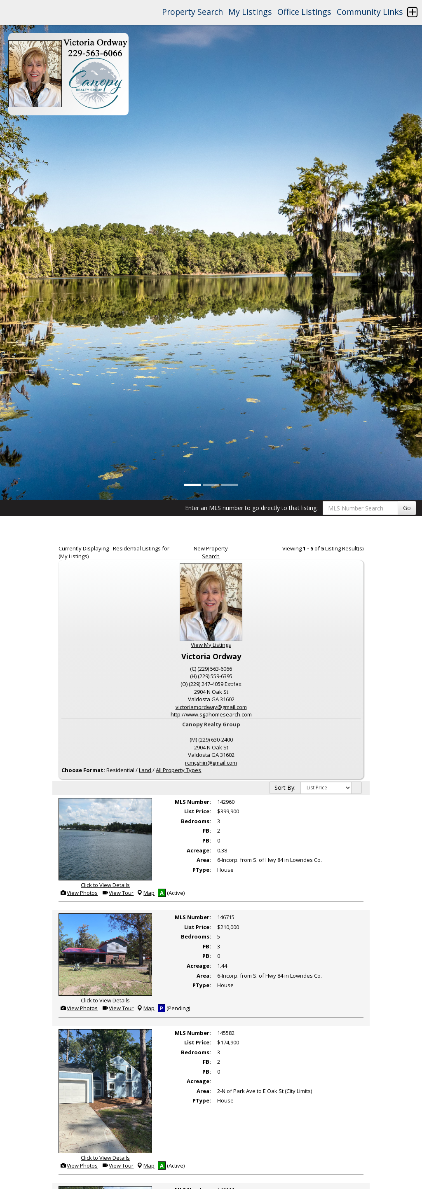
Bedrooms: (196, 821)
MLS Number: (193, 801)
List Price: (197, 811)
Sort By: (284, 787)
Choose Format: (83, 770)
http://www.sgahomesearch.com (211, 714)
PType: (201, 869)
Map (145, 892)
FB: (207, 830)
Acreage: (199, 850)
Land (145, 770)
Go (407, 508)
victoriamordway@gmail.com (211, 707)
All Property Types (178, 770)
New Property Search (211, 552)
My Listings (250, 11)
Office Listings (304, 11)
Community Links (370, 11)
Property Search (192, 11)
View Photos (79, 893)
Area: (204, 860)
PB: (206, 840)
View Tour (118, 893)
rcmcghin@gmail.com (211, 762)
